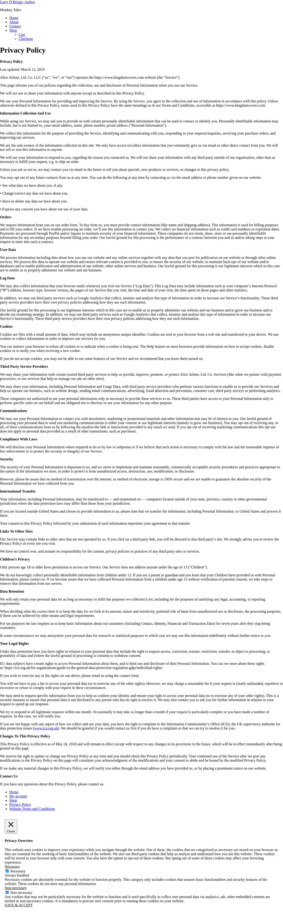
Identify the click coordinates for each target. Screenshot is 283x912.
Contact (15, 26)
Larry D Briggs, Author (17, 2)
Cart (22, 35)
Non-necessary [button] (16, 888)
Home (13, 18)
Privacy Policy (20, 805)
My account (18, 796)
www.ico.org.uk (46, 728)
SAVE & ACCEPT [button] (19, 905)
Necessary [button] (12, 866)
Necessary (18, 871)
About (14, 22)
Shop (13, 30)
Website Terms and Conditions (32, 809)
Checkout (26, 39)
